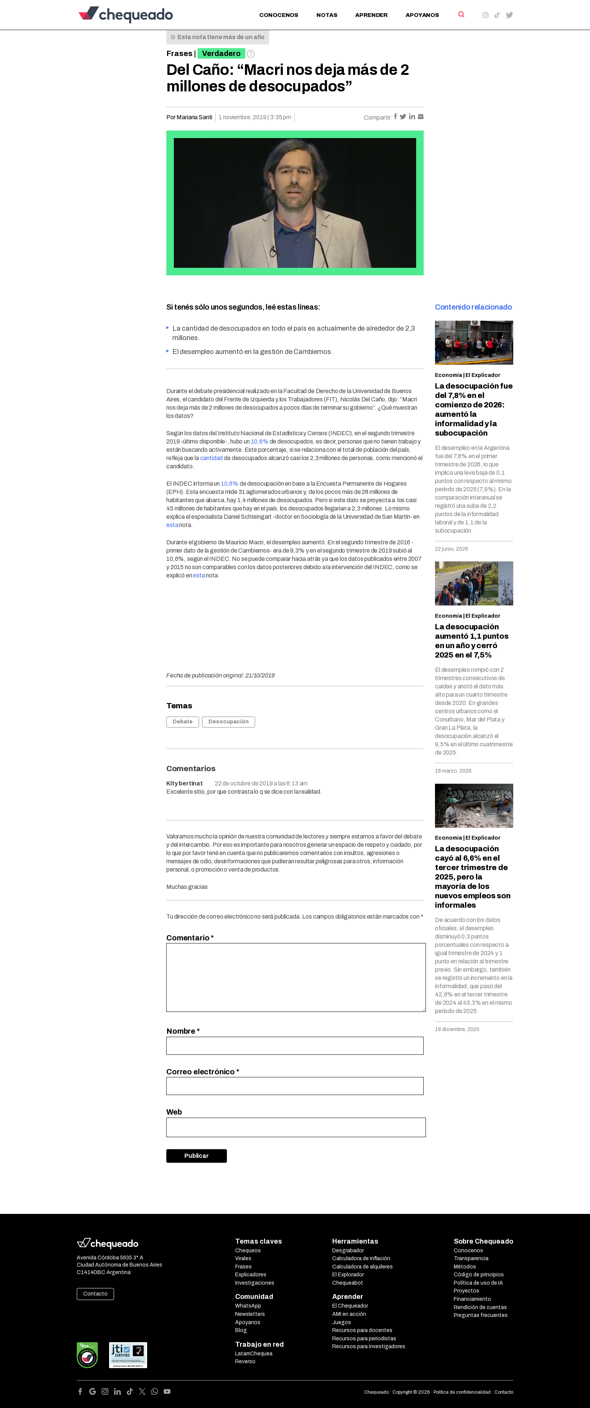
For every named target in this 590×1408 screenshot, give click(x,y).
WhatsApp (248, 1306)
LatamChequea (253, 1353)
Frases (179, 53)
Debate (183, 722)
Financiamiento (472, 1299)
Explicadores (250, 1274)
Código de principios (479, 1274)
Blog (241, 1330)
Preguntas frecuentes (481, 1315)
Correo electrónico (202, 1072)
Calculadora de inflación (361, 1258)
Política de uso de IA (478, 1283)
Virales (243, 1258)
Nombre (183, 1031)
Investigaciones (254, 1283)
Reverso (245, 1361)
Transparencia (471, 1258)
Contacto (95, 1294)
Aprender (371, 15)
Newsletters (250, 1314)
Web (174, 1112)
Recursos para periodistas (364, 1338)
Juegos (341, 1322)
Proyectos (466, 1291)
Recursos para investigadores (368, 1346)
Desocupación (228, 722)
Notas (326, 15)
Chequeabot (347, 1283)
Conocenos (278, 15)
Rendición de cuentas (480, 1307)
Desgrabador (348, 1250)
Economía (448, 375)
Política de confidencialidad (462, 1392)
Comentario (190, 938)
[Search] (460, 14)
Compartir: (378, 117)
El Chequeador (350, 1306)
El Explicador (482, 375)
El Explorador (348, 1274)
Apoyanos (422, 15)
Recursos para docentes (362, 1330)
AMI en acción (349, 1314)
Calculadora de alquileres (362, 1267)
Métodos (465, 1267)
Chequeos (248, 1250)
